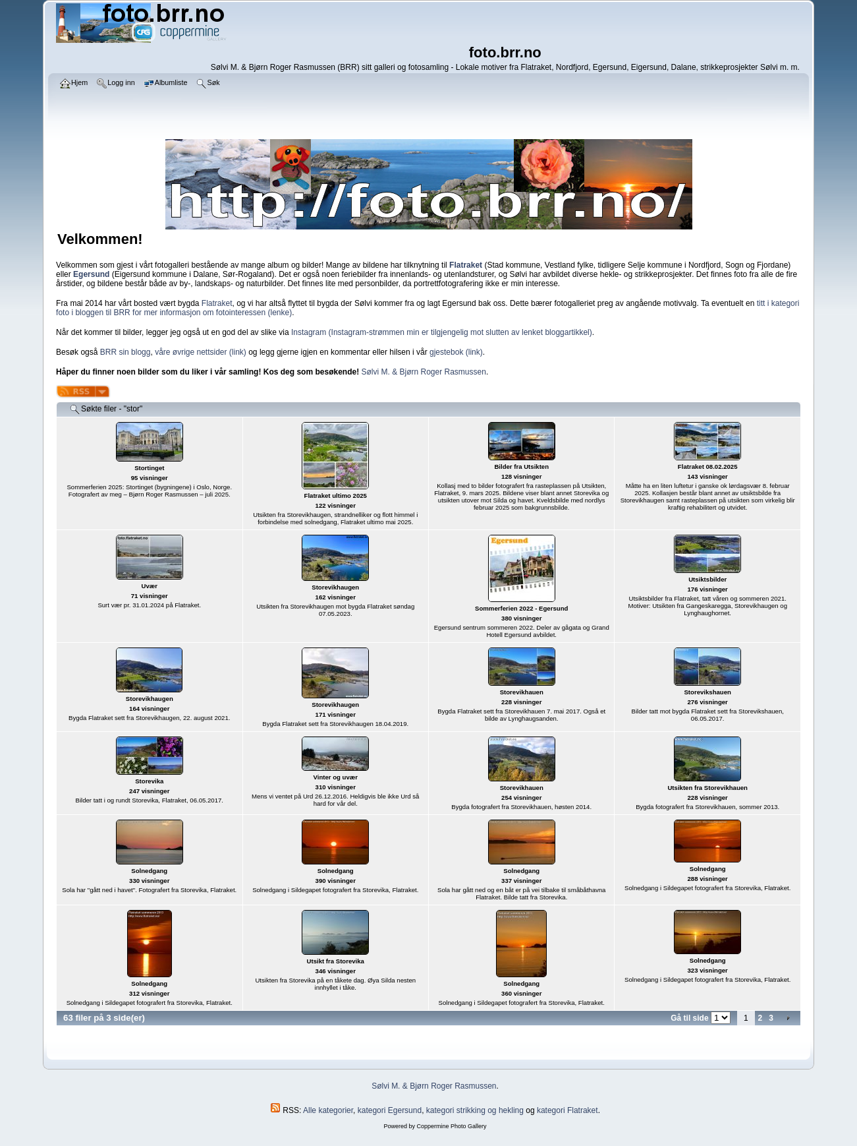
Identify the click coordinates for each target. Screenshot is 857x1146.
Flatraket (217, 303)
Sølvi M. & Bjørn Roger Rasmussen (424, 372)
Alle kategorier (328, 1110)
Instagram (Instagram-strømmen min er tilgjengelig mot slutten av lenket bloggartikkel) (441, 332)
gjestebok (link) (456, 352)
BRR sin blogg (125, 352)
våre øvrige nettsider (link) (200, 352)
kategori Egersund (390, 1110)
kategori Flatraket (567, 1110)
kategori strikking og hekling (475, 1110)
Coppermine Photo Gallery (451, 1126)
